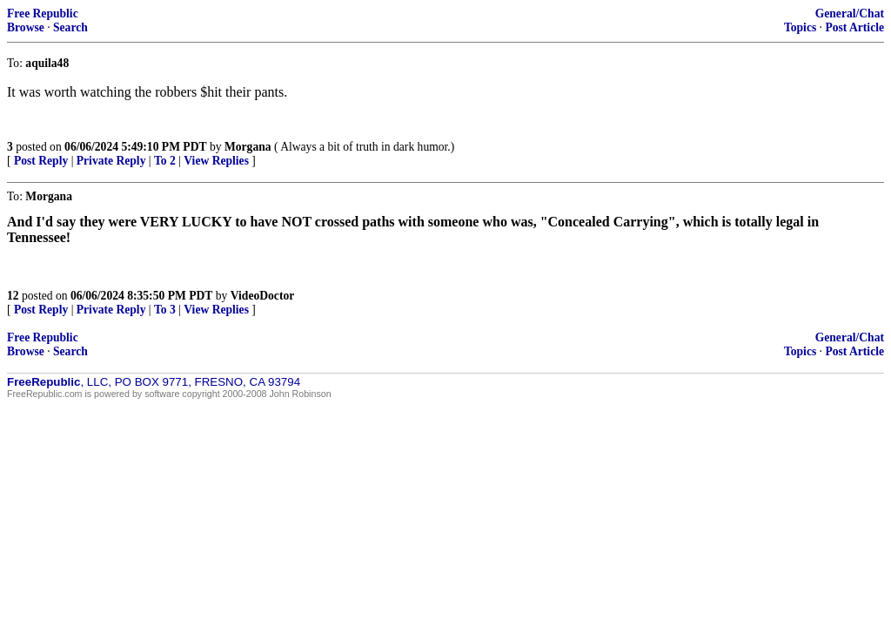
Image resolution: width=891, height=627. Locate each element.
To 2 (165, 160)
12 (13, 295)
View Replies (216, 160)
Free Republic (42, 13)
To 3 (165, 309)
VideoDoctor (262, 295)
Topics (800, 27)
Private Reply (111, 160)
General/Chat (849, 13)
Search (70, 27)
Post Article (854, 27)
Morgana (247, 146)
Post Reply (41, 160)
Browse (25, 27)
